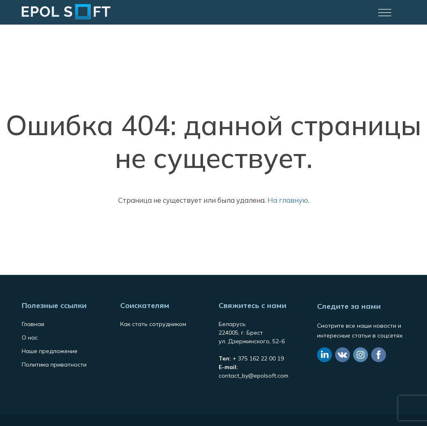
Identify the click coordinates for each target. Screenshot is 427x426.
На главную (287, 200)
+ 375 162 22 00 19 (258, 358)
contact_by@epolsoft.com (253, 375)
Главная (33, 324)
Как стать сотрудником (153, 324)
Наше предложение (50, 351)
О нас (30, 337)
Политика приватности (54, 364)
